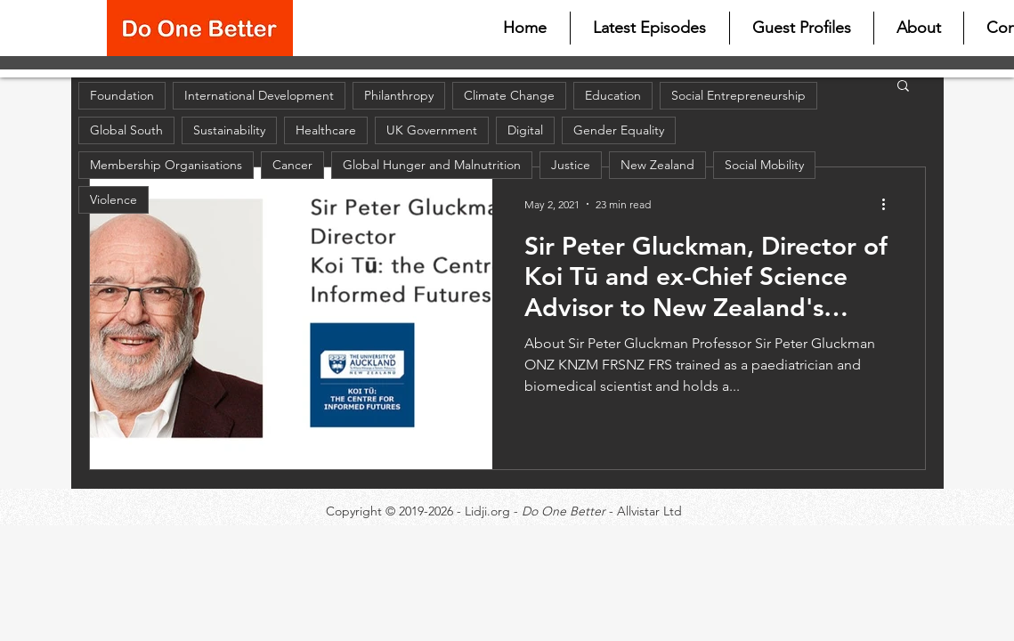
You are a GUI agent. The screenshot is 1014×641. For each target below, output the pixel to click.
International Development (259, 95)
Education (613, 95)
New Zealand (657, 165)
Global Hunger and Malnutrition (432, 165)
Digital (525, 130)
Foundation (122, 95)
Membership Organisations (166, 165)
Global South (126, 130)
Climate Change (509, 95)
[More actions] (890, 204)
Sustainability (229, 130)
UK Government (431, 130)
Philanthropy (399, 95)
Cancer (292, 165)
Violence (113, 199)
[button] (903, 86)
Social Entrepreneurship (738, 95)
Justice (570, 165)
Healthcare (326, 130)
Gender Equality (618, 130)
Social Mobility (764, 165)
